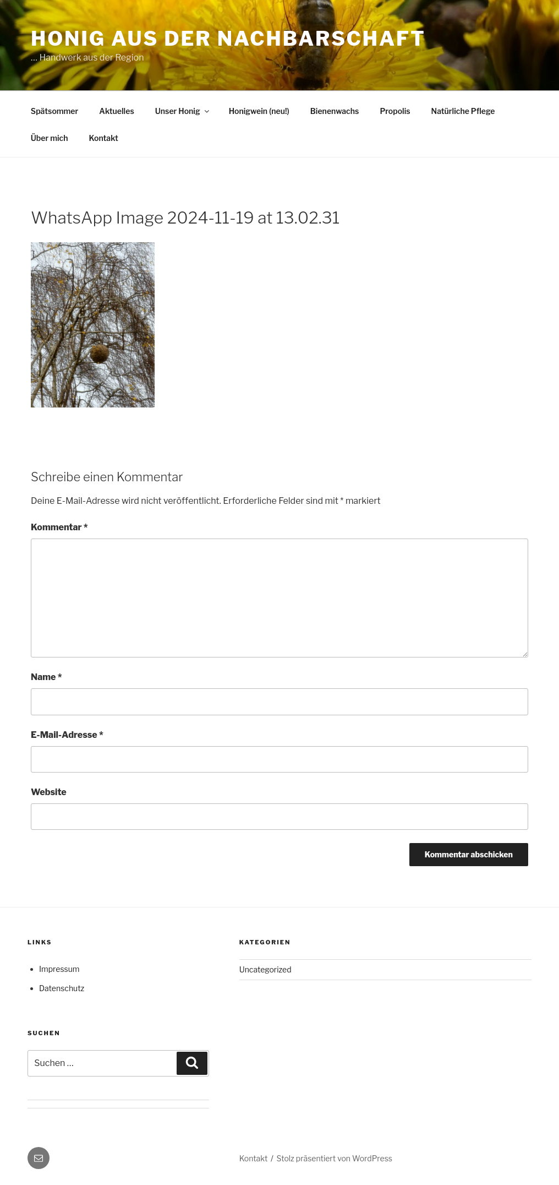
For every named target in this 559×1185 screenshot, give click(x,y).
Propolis (395, 111)
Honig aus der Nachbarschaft (228, 38)
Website (49, 792)
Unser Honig (183, 111)
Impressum (59, 969)
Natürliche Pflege (463, 111)
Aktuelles (116, 111)
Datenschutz (61, 988)
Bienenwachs (334, 111)
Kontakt (103, 138)
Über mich (49, 138)
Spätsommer (54, 111)
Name (46, 677)
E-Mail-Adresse (67, 735)
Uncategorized (265, 969)
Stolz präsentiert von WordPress (334, 1158)
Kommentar (59, 527)
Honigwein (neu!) (259, 111)
